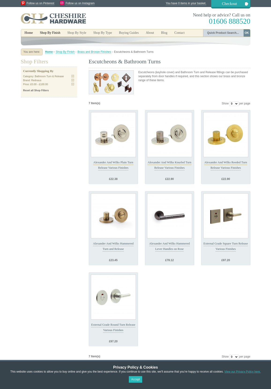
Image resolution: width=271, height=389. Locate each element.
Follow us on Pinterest (40, 3)
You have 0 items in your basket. (186, 3)
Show (225, 103)
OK (247, 32)
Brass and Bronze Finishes (94, 51)
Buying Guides (129, 32)
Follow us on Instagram (80, 3)
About (150, 32)
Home (29, 32)
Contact (179, 32)
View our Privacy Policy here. (242, 371)
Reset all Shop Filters (36, 90)
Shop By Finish (65, 51)
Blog (164, 32)
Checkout (229, 3)
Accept (135, 379)
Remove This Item (72, 76)
